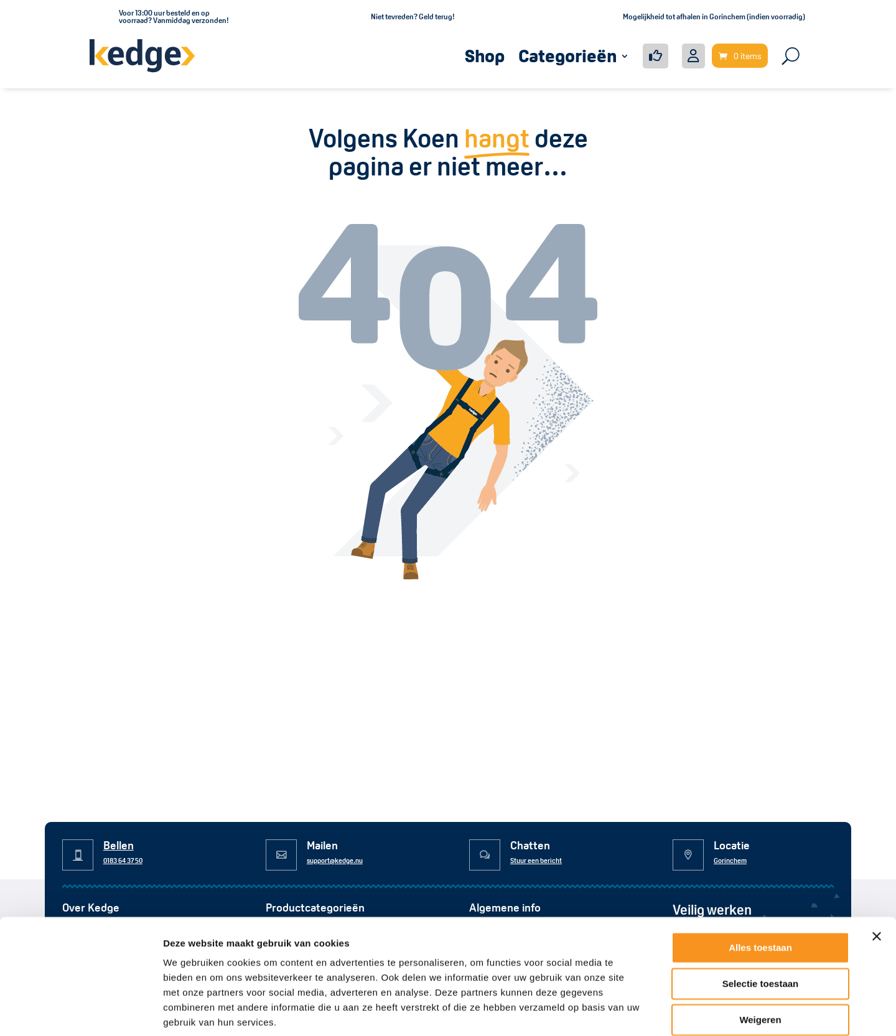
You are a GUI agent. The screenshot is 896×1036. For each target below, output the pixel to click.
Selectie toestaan (760, 920)
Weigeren (760, 956)
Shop (485, 56)
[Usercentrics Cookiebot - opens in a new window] (80, 1011)
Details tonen (672, 1011)
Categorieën (567, 56)
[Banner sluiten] (876, 873)
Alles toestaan (760, 884)
